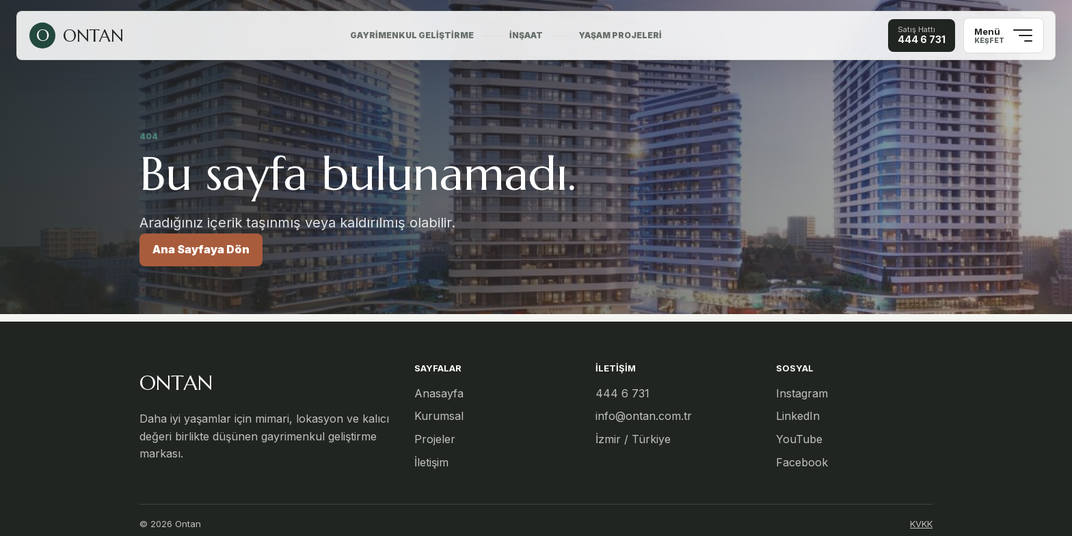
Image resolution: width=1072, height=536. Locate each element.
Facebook (802, 462)
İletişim (431, 462)
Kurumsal (439, 416)
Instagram (802, 393)
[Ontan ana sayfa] (76, 35)
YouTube (799, 439)
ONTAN (176, 382)
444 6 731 (622, 393)
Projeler (434, 439)
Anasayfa (439, 393)
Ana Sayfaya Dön (201, 249)
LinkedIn (798, 416)
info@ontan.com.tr (643, 416)
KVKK (921, 523)
